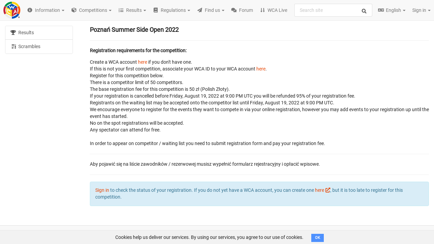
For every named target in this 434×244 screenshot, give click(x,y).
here (142, 62)
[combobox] (333, 10)
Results (22, 32)
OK (317, 238)
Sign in (421, 10)
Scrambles (25, 46)
